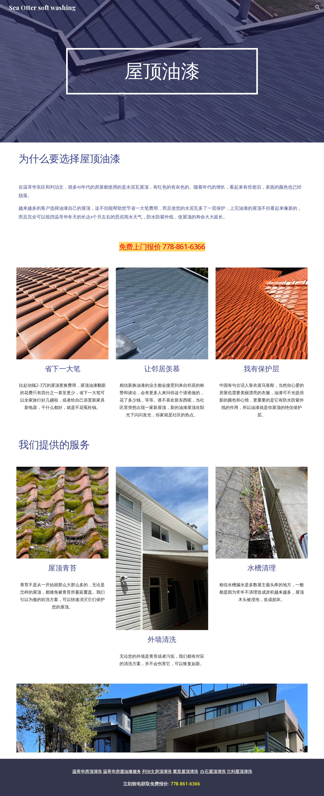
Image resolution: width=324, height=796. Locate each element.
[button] (317, 7)
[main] (162, 71)
